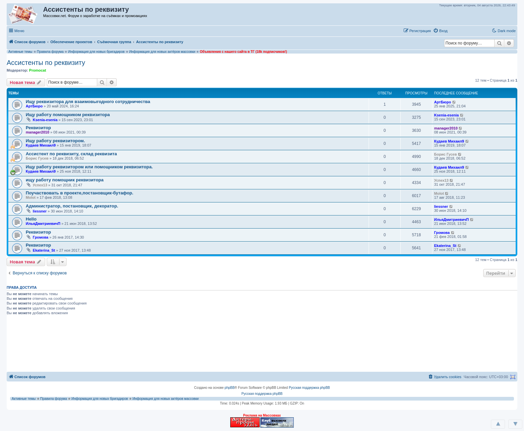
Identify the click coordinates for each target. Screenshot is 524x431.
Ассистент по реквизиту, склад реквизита (71, 153)
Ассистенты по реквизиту (46, 62)
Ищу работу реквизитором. (55, 140)
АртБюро (34, 106)
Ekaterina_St (44, 250)
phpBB (230, 388)
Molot (30, 197)
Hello (31, 219)
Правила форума (50, 52)
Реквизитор (38, 127)
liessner (40, 211)
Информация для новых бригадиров (96, 52)
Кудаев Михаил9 (41, 145)
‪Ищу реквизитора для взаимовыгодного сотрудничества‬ (88, 101)
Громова (40, 237)
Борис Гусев (37, 158)
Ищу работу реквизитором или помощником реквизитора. (89, 166)
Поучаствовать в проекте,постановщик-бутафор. (79, 192)
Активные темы (20, 52)
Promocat (37, 70)
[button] (457, 30)
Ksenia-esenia (45, 120)
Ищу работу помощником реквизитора (68, 114)
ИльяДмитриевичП (43, 224)
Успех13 (40, 185)
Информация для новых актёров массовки (162, 52)
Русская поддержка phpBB (309, 388)
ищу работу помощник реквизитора (65, 179)
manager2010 (37, 132)
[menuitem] (440, 31)
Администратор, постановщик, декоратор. (72, 205)
